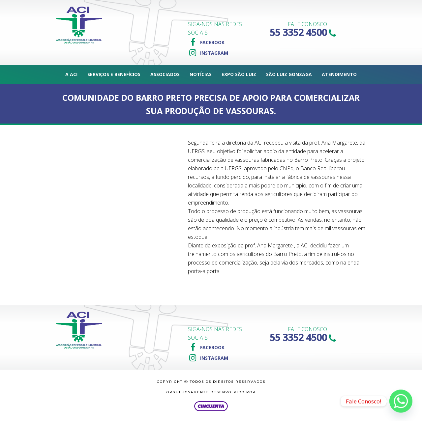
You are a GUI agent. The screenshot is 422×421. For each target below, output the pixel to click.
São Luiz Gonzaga (289, 74)
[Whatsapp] (400, 401)
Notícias (201, 74)
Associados (165, 74)
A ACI (71, 74)
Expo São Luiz (239, 74)
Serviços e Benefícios (113, 74)
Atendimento (339, 74)
